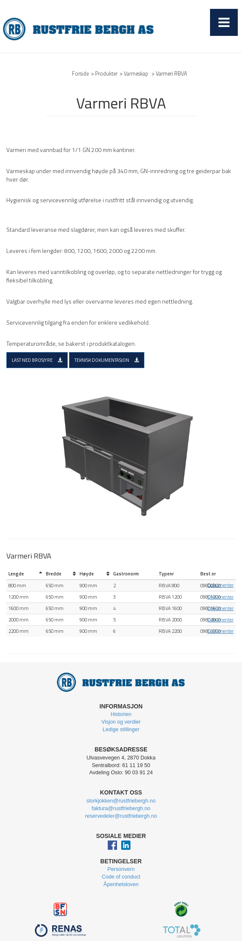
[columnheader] (25, 574)
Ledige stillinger (121, 729)
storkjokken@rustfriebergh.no (121, 801)
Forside (80, 74)
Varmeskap (136, 74)
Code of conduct (121, 877)
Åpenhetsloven (121, 884)
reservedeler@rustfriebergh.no (121, 816)
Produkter (106, 74)
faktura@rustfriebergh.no (121, 808)
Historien (121, 714)
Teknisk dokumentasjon (106, 359)
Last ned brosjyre (37, 359)
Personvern (120, 869)
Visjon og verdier (121, 722)
